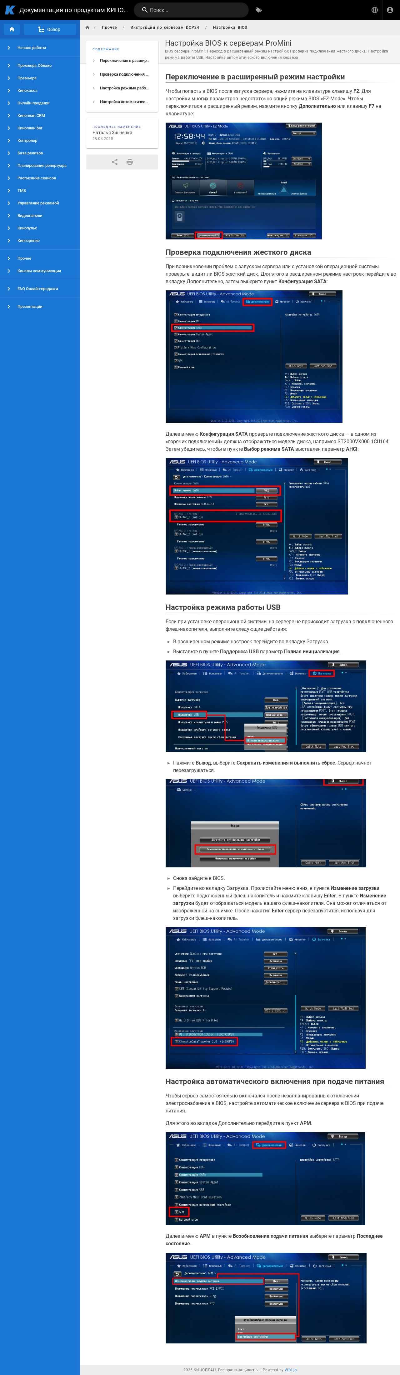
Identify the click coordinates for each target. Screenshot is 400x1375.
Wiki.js (291, 1370)
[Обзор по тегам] (258, 10)
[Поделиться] (114, 161)
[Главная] (12, 29)
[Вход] (390, 10)
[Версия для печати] (129, 161)
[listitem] (122, 60)
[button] (374, 10)
